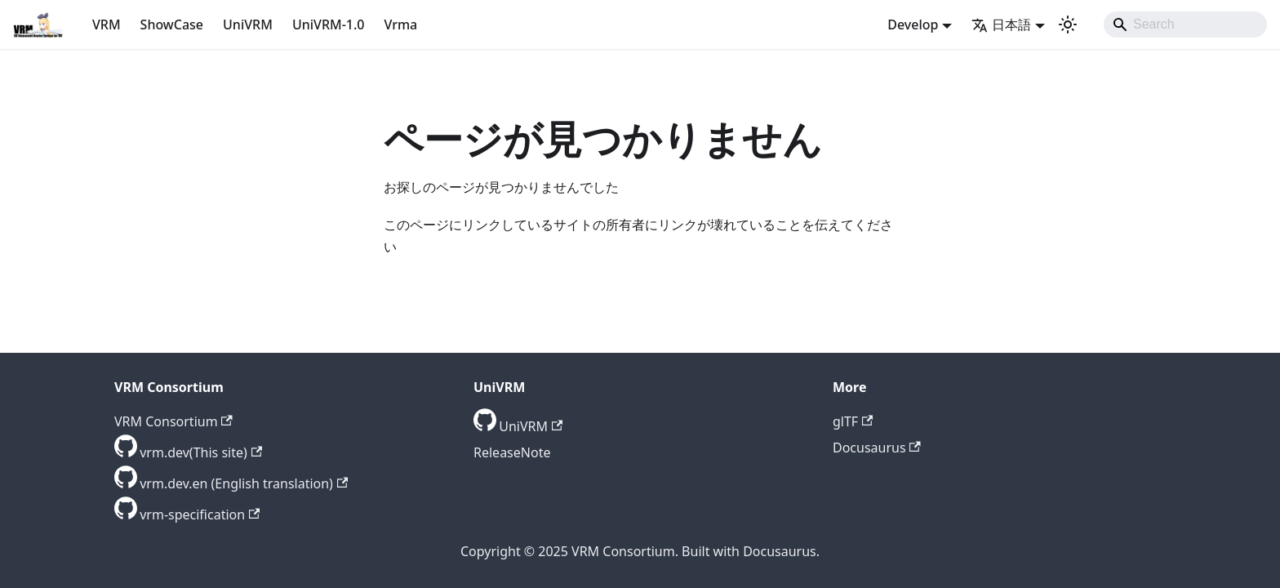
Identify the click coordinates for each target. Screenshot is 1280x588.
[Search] (1185, 24)
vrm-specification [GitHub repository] (200, 514)
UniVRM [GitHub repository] (530, 426)
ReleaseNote (511, 452)
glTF (853, 421)
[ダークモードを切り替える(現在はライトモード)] (1068, 24)
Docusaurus (877, 448)
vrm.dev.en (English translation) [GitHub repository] (244, 483)
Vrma (400, 24)
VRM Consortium (173, 421)
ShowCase (171, 24)
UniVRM (248, 24)
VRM (106, 24)
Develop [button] (912, 24)
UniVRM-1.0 (328, 24)
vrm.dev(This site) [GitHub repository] (201, 452)
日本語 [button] (1001, 24)
